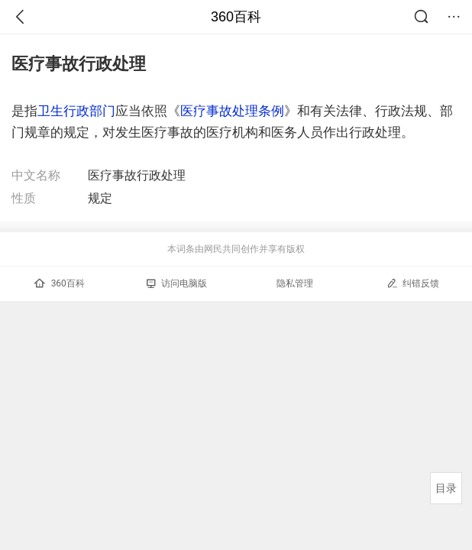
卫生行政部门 (76, 110)
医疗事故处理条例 (232, 110)
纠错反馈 (412, 283)
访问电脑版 (177, 283)
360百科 (236, 16)
